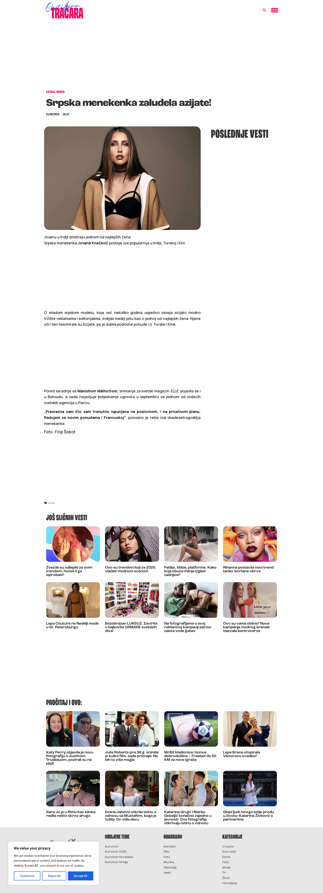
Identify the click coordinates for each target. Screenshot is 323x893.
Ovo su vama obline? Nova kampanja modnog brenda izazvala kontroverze (246, 627)
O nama (228, 846)
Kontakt (170, 846)
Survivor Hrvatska (119, 857)
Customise (27, 876)
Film (166, 851)
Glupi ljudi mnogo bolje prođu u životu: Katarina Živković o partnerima (248, 816)
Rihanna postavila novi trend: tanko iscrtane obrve (248, 569)
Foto (167, 857)
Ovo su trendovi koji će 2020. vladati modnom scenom (130, 569)
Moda (226, 867)
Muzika (169, 862)
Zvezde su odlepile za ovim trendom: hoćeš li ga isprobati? (69, 571)
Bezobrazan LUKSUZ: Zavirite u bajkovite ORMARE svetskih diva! (131, 627)
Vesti (167, 872)
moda (51, 503)
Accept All (80, 876)
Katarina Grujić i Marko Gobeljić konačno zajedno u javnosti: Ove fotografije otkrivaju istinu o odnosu (188, 817)
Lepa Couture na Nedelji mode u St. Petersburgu (72, 625)
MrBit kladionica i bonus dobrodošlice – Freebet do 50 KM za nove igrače (190, 756)
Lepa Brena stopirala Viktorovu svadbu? (241, 754)
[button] (264, 10)
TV (224, 872)
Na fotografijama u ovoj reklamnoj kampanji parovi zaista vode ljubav (187, 627)
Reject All (54, 876)
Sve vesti (229, 851)
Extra (226, 857)
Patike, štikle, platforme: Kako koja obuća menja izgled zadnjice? (190, 571)
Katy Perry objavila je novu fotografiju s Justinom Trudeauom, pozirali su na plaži (69, 758)
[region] (53, 863)
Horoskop (229, 883)
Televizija (170, 867)
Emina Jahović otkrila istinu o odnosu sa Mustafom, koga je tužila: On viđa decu (130, 816)
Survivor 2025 (115, 851)
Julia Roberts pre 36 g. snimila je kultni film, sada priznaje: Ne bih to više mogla (131, 756)
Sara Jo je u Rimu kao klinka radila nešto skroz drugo (70, 814)
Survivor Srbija (116, 862)
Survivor (111, 846)
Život (226, 878)
